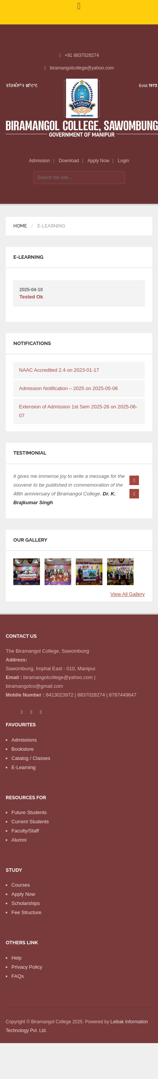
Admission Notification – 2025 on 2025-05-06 (68, 388)
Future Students (29, 826)
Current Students (30, 835)
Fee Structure (26, 926)
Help (16, 971)
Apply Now (98, 160)
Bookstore (22, 762)
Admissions (24, 753)
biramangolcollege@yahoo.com (82, 68)
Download (69, 160)
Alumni (19, 853)
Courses (20, 898)
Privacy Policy (26, 980)
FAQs (17, 989)
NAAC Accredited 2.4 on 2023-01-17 (59, 370)
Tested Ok (31, 297)
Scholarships (25, 916)
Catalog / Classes (30, 771)
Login (123, 160)
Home (20, 226)
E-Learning (23, 781)
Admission (39, 160)
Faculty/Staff (25, 844)
